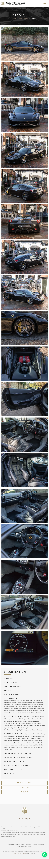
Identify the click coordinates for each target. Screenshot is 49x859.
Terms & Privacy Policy (19, 853)
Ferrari (26, 19)
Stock (20, 19)
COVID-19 (43, 851)
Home (14, 19)
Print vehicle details (24, 783)
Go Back (24, 792)
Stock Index (24, 787)
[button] (44, 854)
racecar (33, 853)
